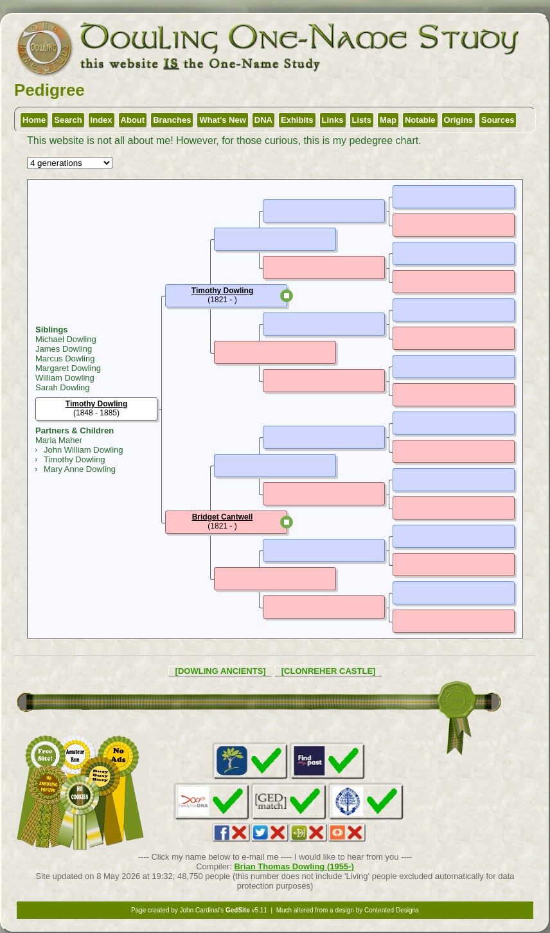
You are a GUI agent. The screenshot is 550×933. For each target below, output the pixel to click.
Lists (361, 120)
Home (34, 120)
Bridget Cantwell (222, 516)
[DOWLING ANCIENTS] (220, 671)
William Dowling (64, 378)
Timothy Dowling (74, 459)
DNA (263, 120)
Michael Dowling (65, 339)
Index (101, 120)
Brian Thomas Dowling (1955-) (293, 866)
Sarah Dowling (62, 387)
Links (333, 120)
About (133, 120)
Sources (497, 120)
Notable (420, 120)
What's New (222, 120)
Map (388, 120)
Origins (459, 120)
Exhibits (297, 120)
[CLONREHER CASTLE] (328, 671)
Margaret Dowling (68, 368)
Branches (172, 120)
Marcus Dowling (64, 358)
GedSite (238, 910)
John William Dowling (83, 450)
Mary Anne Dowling (80, 469)
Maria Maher (58, 440)
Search (68, 120)
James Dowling (63, 349)
